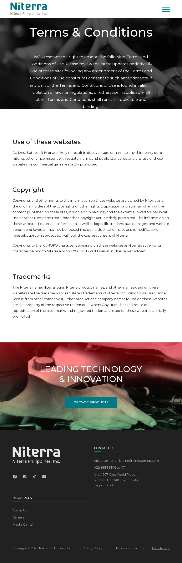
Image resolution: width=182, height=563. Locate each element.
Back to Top (161, 548)
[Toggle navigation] (166, 8)
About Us (19, 510)
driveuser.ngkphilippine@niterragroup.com (126, 461)
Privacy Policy (92, 548)
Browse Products (91, 402)
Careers (18, 517)
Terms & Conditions (130, 548)
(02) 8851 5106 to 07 (109, 467)
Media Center (23, 524)
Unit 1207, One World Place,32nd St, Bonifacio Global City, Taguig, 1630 (116, 480)
